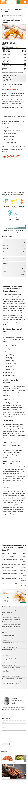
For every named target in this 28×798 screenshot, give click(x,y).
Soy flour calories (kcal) (7, 621)
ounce (9, 89)
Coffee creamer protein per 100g (9, 647)
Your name (4, 722)
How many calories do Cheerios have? (11, 659)
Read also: (14, 156)
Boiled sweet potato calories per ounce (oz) (12, 681)
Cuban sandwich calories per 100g (10, 642)
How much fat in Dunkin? (8, 674)
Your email (4, 727)
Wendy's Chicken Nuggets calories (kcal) (11, 624)
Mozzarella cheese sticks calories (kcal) (11, 617)
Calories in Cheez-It (6, 640)
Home (2, 6)
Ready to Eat (7, 6)
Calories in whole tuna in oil (8, 665)
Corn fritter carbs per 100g (8, 645)
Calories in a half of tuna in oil (9, 663)
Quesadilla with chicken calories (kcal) (11, 619)
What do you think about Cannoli (8, 731)
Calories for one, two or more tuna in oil (11, 667)
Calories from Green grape (8, 635)
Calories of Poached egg (7, 638)
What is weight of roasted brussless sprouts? (12, 678)
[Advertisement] (14, 175)
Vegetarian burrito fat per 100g (9, 649)
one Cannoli (15, 89)
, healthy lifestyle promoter (13, 15)
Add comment (6, 743)
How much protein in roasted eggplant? (11, 676)
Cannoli (12, 6)
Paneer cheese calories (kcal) (9, 610)
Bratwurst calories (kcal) (7, 612)
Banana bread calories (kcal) (8, 614)
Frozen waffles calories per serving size (11, 683)
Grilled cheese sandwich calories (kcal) (11, 626)
